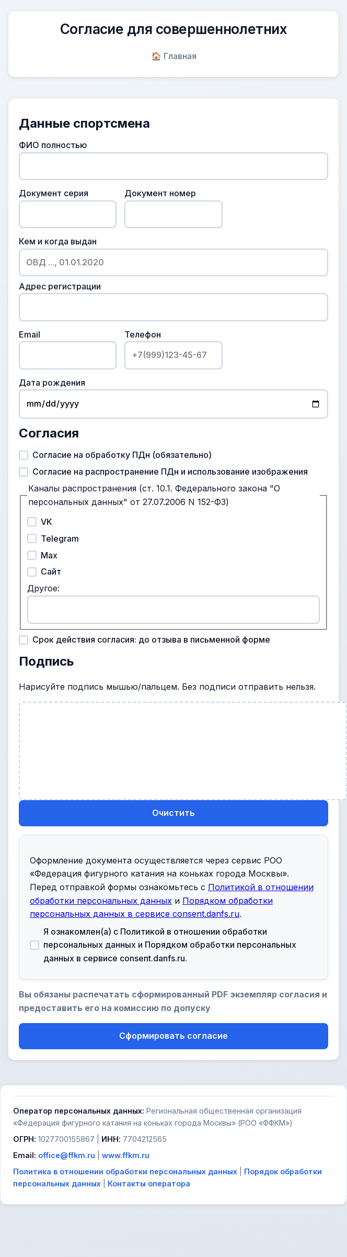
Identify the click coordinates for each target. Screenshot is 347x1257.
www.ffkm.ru (125, 1155)
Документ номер (173, 208)
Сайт (44, 571)
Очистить (173, 812)
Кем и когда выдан (173, 256)
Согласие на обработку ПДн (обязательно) (115, 455)
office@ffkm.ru (66, 1155)
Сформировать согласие (173, 1035)
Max (42, 555)
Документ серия (68, 208)
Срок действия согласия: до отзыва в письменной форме (144, 639)
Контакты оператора (149, 1183)
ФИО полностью (173, 160)
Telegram (53, 538)
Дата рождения (173, 398)
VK (39, 522)
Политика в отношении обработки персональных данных (125, 1171)
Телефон (173, 349)
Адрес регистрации (173, 301)
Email (68, 349)
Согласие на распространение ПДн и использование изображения (163, 471)
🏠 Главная (173, 56)
